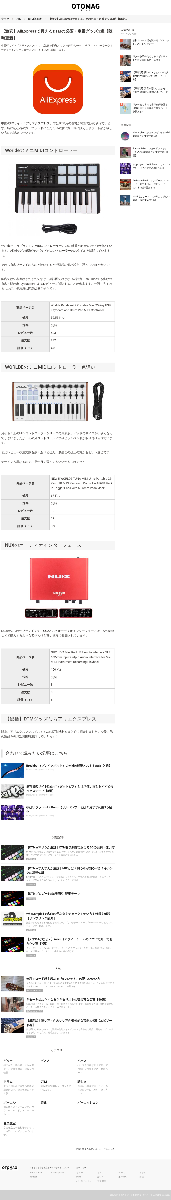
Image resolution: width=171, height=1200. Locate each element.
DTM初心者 (35, 19)
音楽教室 (101, 1181)
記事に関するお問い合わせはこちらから (95, 1149)
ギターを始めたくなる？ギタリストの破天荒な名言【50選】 (67, 999)
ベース (121, 1172)
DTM (19, 19)
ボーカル (122, 1176)
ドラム (142, 1172)
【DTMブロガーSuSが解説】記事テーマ (53, 893)
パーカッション (84, 1181)
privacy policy (57, 1172)
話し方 (100, 1176)
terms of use (36, 1172)
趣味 (141, 1176)
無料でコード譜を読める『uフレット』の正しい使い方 (63, 978)
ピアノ (100, 1172)
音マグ (5, 19)
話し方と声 (31, 1037)
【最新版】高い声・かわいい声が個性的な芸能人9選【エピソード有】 (150, 76)
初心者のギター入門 (34, 990)
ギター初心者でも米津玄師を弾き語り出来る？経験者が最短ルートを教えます (150, 108)
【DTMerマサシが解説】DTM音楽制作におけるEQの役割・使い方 (70, 847)
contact (33, 1176)
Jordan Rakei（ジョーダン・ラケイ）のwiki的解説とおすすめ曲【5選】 (150, 152)
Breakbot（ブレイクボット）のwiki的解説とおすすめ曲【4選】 (69, 765)
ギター (79, 1172)
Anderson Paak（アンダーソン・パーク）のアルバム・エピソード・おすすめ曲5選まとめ (151, 184)
